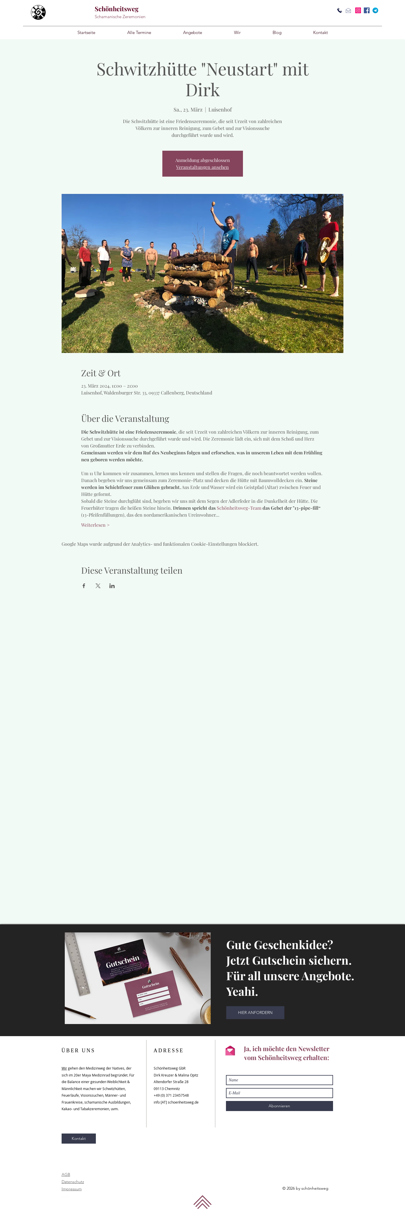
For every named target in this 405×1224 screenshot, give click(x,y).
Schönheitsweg (116, 8)
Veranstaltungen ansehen (202, 167)
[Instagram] (358, 10)
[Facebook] (367, 10)
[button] (192, 32)
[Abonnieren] (279, 1106)
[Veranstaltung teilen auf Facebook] (84, 585)
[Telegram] (375, 10)
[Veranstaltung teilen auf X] (98, 585)
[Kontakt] (79, 1139)
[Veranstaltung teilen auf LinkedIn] (112, 585)
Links (66, 1196)
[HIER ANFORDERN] (255, 1012)
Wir (64, 1068)
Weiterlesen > (95, 525)
